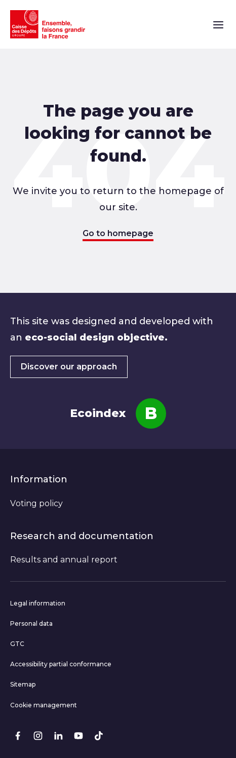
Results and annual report (63, 559)
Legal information (37, 603)
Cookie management (43, 705)
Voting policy (36, 503)
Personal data (31, 623)
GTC (17, 644)
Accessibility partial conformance (60, 664)
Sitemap (22, 684)
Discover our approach (69, 366)
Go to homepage (118, 233)
